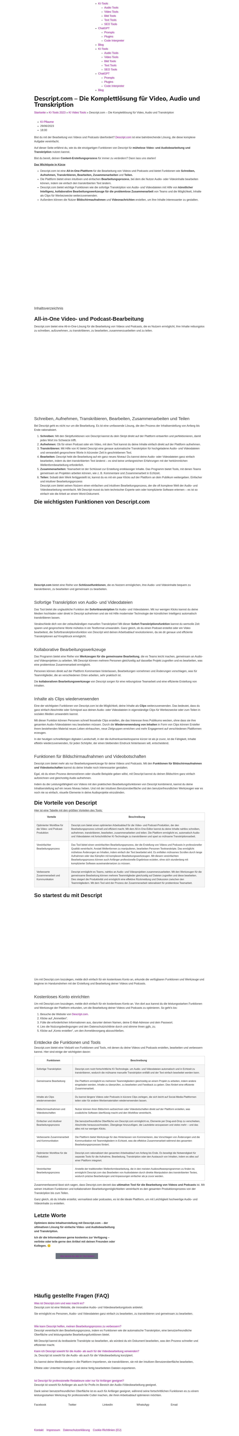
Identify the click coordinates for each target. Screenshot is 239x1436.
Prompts (109, 32)
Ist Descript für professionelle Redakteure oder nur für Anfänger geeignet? (79, 1380)
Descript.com (123, 137)
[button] (119, 1303)
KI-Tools (103, 3)
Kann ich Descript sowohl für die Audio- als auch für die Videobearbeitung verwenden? (86, 1351)
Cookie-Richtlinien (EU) (107, 1430)
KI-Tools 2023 (57, 112)
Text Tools (110, 20)
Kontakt (38, 1430)
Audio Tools (111, 7)
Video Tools (111, 11)
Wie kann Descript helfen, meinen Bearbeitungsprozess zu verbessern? (77, 1326)
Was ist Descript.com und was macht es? (59, 1303)
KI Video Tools (77, 112)
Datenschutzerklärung (76, 1430)
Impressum (53, 1430)
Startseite (40, 112)
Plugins (108, 36)
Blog (101, 44)
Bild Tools (110, 15)
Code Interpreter (114, 40)
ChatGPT (104, 28)
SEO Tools (110, 24)
